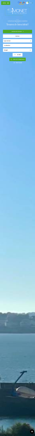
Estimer (17, 36)
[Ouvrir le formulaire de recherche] (17, 54)
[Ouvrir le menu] (5, 3)
